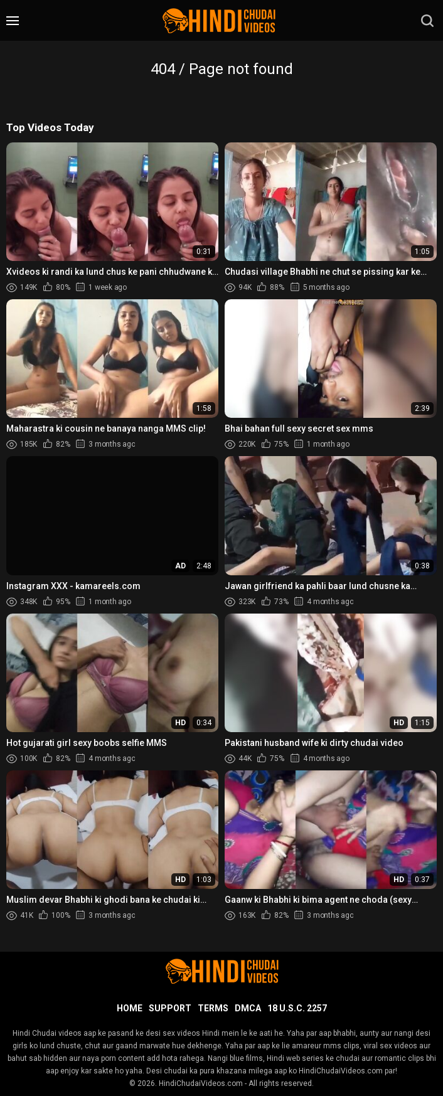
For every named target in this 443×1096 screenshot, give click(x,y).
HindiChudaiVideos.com (201, 1083)
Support (170, 1008)
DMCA (248, 1008)
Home (129, 1008)
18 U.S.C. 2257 (297, 1008)
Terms (213, 1008)
